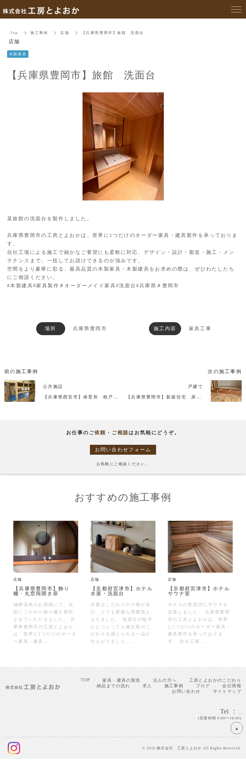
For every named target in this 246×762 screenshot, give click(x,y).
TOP (85, 680)
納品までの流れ (113, 686)
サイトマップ (227, 691)
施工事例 (40, 33)
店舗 (65, 33)
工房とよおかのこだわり (215, 680)
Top (14, 33)
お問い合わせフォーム (123, 449)
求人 (147, 686)
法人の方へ (165, 680)
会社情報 (231, 686)
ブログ (203, 686)
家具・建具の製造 (121, 680)
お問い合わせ (186, 691)
